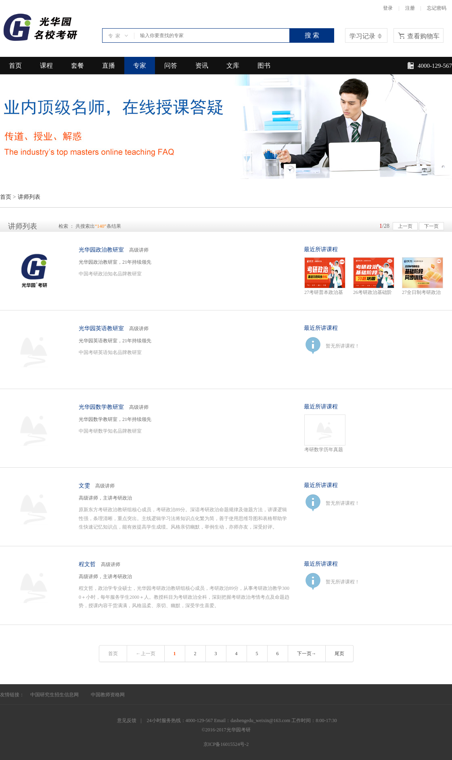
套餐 (77, 65)
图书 (263, 65)
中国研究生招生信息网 (54, 695)
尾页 (339, 653)
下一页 (431, 226)
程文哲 (87, 564)
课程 (46, 65)
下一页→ (306, 653)
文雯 (84, 486)
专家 (139, 65)
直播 (108, 65)
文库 (232, 65)
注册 (410, 8)
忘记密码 (436, 8)
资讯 (201, 65)
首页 (15, 65)
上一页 (405, 226)
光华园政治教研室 (101, 250)
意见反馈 (126, 720)
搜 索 (312, 35)
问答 (170, 65)
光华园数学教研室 (101, 407)
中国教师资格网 (108, 695)
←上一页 (145, 653)
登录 (388, 8)
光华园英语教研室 (101, 328)
